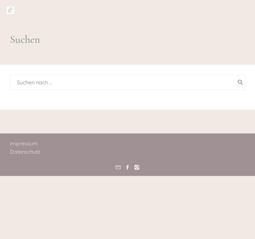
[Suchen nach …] (127, 82)
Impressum (24, 143)
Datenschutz (25, 151)
